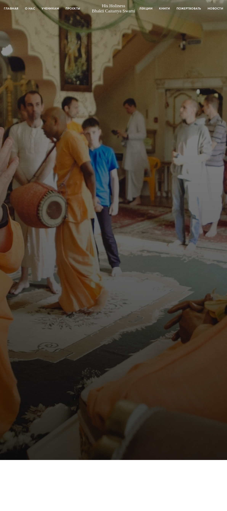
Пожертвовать (188, 8)
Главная (11, 8)
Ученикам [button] (50, 8)
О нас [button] (30, 8)
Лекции (145, 8)
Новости (215, 8)
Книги (164, 8)
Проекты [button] (73, 8)
